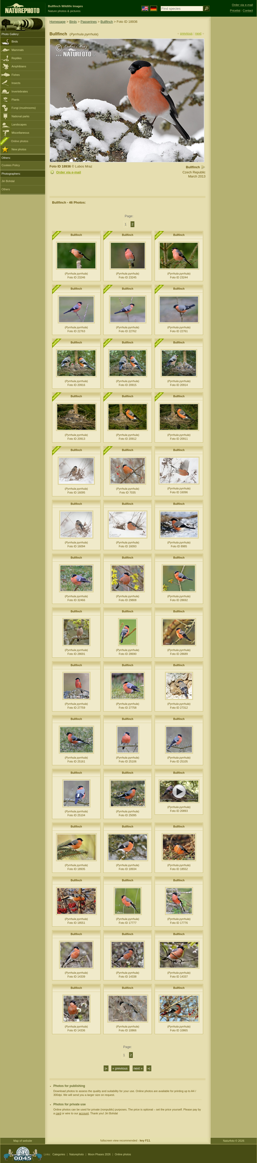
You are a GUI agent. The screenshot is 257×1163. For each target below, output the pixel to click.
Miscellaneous (20, 132)
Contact (248, 10)
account (84, 1113)
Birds (15, 41)
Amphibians (19, 66)
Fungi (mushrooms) (24, 107)
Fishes (16, 74)
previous (186, 33)
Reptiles (17, 58)
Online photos (19, 141)
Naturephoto (76, 1154)
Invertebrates (20, 91)
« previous (120, 1068)
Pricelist (235, 10)
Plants (15, 99)
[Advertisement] (233, 98)
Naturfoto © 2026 (233, 1140)
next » (138, 1068)
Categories (58, 1154)
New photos (19, 149)
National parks (20, 116)
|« (106, 1068)
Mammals (18, 49)
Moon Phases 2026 (99, 1154)
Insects (16, 83)
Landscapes (19, 124)
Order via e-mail (68, 172)
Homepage (58, 22)
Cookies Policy (11, 165)
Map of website (22, 1140)
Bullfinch (107, 22)
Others (6, 189)
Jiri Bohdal (8, 181)
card (58, 1113)
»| (148, 1068)
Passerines (89, 22)
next (198, 33)
